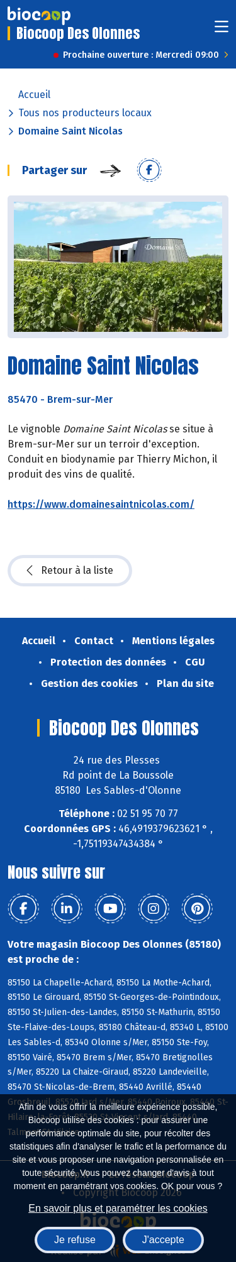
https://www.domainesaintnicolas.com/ (101, 504)
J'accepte (163, 1239)
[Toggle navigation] (221, 30)
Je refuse (75, 1239)
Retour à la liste (69, 570)
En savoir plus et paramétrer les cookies (118, 1208)
